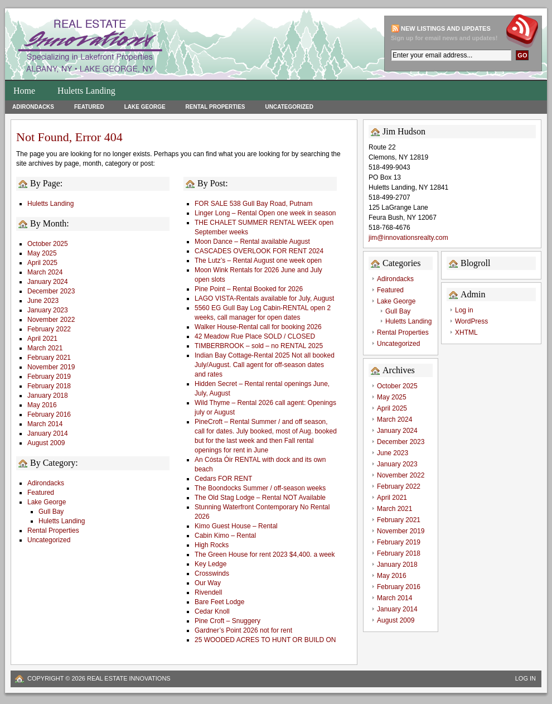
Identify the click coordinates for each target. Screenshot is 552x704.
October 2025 (47, 244)
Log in (464, 310)
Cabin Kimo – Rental (225, 535)
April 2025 (42, 263)
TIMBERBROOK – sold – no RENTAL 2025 (259, 346)
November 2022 (51, 320)
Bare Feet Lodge (219, 602)
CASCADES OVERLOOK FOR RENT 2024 (259, 251)
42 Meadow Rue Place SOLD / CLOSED (255, 336)
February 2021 (49, 357)
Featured (89, 107)
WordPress (471, 321)
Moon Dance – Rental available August (252, 241)
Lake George (145, 107)
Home (24, 90)
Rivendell (208, 592)
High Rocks (212, 545)
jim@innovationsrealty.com (408, 238)
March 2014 (44, 424)
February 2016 (49, 414)
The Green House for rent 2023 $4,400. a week (265, 554)
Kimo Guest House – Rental (236, 526)
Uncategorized (289, 107)
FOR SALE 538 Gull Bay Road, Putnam (253, 204)
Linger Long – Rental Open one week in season (265, 213)
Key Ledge (210, 564)
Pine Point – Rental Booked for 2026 (249, 289)
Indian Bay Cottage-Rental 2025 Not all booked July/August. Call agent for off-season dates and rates (265, 364)
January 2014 (47, 433)
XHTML (466, 332)
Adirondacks (33, 107)
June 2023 (43, 301)
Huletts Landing (86, 90)
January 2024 (47, 282)
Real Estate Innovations (129, 678)
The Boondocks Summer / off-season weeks (260, 488)
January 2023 (47, 310)
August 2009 (46, 443)
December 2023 (51, 291)
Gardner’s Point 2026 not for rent (243, 630)
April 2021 (42, 339)
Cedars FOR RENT (223, 479)
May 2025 (42, 253)
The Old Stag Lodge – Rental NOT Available (260, 498)
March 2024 (44, 272)
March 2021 (44, 348)
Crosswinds (212, 573)
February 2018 (49, 386)
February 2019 (49, 376)
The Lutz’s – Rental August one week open (258, 260)
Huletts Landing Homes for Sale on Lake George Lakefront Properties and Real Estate (158, 47)
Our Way (208, 583)
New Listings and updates (446, 28)
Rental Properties (215, 107)
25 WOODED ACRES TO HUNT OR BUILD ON (265, 640)
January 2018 (47, 395)
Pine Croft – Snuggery (227, 621)
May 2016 (42, 405)
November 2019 (51, 367)
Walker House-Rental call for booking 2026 (258, 327)
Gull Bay (51, 511)
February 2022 (49, 329)
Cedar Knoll (212, 611)
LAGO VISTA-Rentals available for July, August (264, 298)
